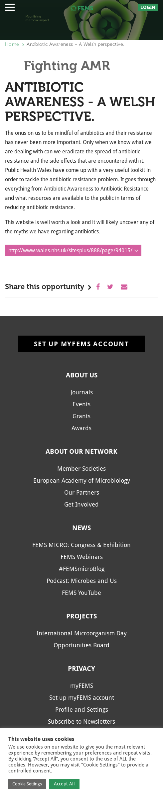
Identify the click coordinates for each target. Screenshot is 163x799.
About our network (81, 451)
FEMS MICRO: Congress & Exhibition (81, 544)
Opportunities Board (81, 645)
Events (81, 404)
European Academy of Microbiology (81, 480)
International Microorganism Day (82, 633)
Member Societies (81, 468)
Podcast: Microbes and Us (82, 580)
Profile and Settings (81, 709)
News (81, 528)
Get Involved (81, 504)
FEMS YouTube (81, 592)
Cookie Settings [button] (27, 783)
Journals (82, 392)
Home (12, 44)
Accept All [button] (64, 783)
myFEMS (81, 685)
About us (81, 375)
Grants (81, 416)
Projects (81, 616)
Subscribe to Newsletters (81, 721)
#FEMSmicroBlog (81, 568)
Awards (81, 428)
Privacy (81, 669)
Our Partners (81, 492)
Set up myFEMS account (81, 344)
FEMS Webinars (82, 556)
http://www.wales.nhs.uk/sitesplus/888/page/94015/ (70, 250)
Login (147, 7)
